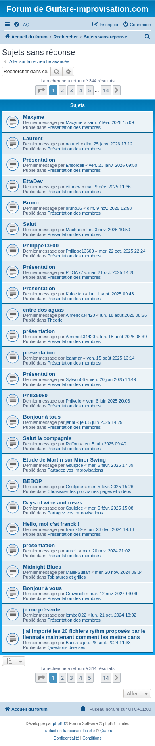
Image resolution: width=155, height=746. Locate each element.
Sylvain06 (75, 379)
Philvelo (74, 400)
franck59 (74, 529)
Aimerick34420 (80, 315)
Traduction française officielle (69, 731)
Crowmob (75, 593)
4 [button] (80, 90)
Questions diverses (67, 647)
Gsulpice (74, 465)
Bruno (31, 203)
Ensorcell (75, 165)
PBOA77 (74, 272)
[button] (41, 90)
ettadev (73, 186)
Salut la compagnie (47, 438)
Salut (29, 224)
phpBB (59, 723)
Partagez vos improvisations (75, 470)
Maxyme (33, 117)
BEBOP (32, 481)
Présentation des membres (74, 127)
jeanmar (74, 358)
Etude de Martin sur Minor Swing (64, 460)
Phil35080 (35, 395)
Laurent (32, 138)
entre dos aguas (43, 310)
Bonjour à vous (42, 588)
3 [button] (71, 90)
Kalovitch (75, 293)
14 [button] (106, 90)
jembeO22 (76, 615)
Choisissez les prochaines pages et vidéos (89, 491)
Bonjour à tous (42, 417)
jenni (70, 422)
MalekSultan (78, 572)
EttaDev (33, 181)
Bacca (72, 642)
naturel (73, 143)
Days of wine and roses (52, 502)
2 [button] (62, 90)
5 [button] (89, 90)
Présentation (39, 160)
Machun (74, 229)
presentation (39, 353)
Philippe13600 (41, 245)
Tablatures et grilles (67, 577)
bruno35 (74, 208)
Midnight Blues (42, 567)
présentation (39, 331)
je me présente (41, 610)
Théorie (55, 320)
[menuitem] (21, 25)
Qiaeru (106, 731)
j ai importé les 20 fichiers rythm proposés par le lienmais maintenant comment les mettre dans (84, 634)
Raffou (72, 443)
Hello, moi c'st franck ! (51, 524)
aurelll (72, 550)
